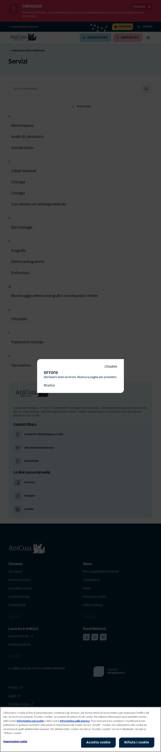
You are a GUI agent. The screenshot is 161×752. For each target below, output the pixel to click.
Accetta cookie (98, 742)
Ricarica (49, 385)
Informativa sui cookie (30, 721)
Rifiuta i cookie (136, 742)
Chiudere (111, 366)
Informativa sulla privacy (75, 721)
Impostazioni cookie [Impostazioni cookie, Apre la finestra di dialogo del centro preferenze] (15, 741)
